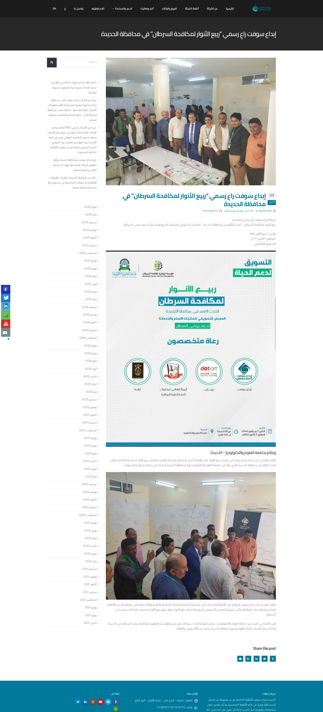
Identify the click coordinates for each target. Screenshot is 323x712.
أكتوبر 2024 (90, 322)
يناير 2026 (91, 215)
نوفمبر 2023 (90, 407)
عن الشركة (212, 9)
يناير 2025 (91, 299)
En (54, 9)
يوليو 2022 (90, 523)
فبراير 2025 (90, 292)
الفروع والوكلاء (169, 9)
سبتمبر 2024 (89, 330)
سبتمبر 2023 (89, 423)
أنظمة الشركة (192, 9)
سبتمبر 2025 (89, 245)
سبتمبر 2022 (89, 507)
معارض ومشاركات (233, 211)
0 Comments (210, 211)
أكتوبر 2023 (90, 415)
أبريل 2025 (91, 284)
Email (240, 659)
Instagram (93, 702)
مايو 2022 (91, 538)
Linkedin (85, 702)
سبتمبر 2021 (90, 592)
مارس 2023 (90, 461)
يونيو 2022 (90, 530)
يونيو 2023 (90, 446)
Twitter (265, 659)
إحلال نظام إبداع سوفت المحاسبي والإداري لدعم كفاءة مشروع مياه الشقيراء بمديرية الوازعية (74, 87)
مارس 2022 (90, 546)
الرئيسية (230, 9)
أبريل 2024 (91, 369)
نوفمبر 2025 (90, 230)
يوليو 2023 (90, 438)
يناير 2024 (91, 392)
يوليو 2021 (91, 608)
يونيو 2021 (91, 615)
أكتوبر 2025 (90, 238)
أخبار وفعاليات (147, 9)
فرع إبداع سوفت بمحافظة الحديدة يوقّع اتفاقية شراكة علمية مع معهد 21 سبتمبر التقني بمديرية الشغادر (75, 165)
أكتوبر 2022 (90, 500)
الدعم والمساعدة (123, 9)
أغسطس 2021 (88, 600)
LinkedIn (257, 659)
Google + (248, 659)
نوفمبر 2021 (90, 577)
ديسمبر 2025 (89, 222)
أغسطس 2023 (88, 430)
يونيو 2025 (90, 268)
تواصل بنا (78, 9)
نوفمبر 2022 (90, 492)
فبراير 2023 (90, 469)
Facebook (273, 659)
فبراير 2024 (90, 384)
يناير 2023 (91, 476)
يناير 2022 (91, 561)
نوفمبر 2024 (90, 315)
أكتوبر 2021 (90, 584)
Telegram (78, 702)
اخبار (247, 211)
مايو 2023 (91, 453)
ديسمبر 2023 (89, 400)
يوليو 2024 (90, 346)
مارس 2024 (90, 376)
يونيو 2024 (90, 353)
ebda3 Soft (265, 211)
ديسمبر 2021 (89, 569)
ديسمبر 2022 (89, 484)
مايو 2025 (91, 276)
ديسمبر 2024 (89, 307)
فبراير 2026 (90, 207)
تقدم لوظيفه (98, 9)
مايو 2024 (91, 361)
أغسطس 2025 (88, 253)
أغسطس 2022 (88, 515)
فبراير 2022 (90, 554)
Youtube (100, 702)
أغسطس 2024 (88, 338)
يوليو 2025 (90, 261)
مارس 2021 (90, 623)
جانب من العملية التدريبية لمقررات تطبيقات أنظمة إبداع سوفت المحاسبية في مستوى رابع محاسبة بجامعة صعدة (72, 182)
